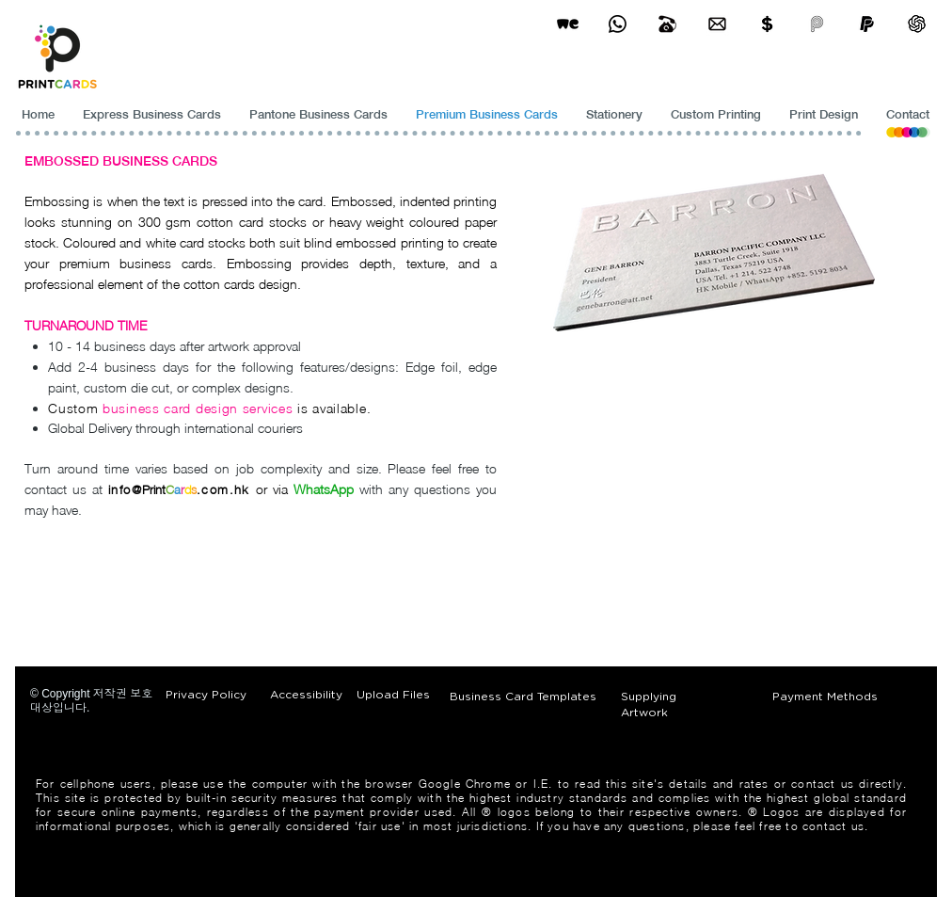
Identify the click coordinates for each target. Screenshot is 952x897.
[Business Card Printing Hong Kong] (617, 24)
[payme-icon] (817, 24)
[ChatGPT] (916, 24)
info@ (125, 489)
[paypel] (867, 24)
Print (154, 489)
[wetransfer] (567, 24)
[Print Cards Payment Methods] (767, 24)
